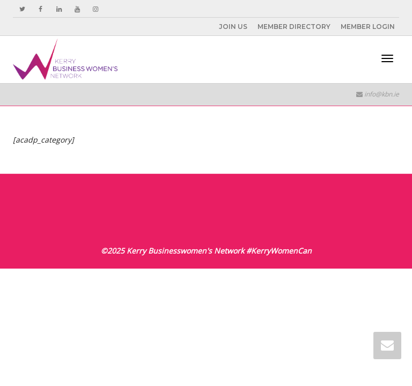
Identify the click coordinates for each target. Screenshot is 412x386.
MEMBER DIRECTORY (294, 27)
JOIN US (233, 27)
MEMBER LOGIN (368, 27)
